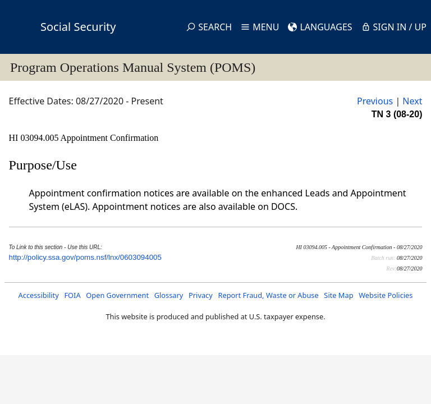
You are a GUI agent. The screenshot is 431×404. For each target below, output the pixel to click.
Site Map (338, 295)
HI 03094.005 (35, 138)
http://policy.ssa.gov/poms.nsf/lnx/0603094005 (85, 257)
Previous (375, 101)
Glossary (169, 295)
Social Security (78, 26)
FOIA (72, 295)
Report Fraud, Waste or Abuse (268, 295)
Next (412, 101)
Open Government (117, 295)
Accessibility (39, 295)
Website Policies (385, 295)
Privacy (201, 295)
